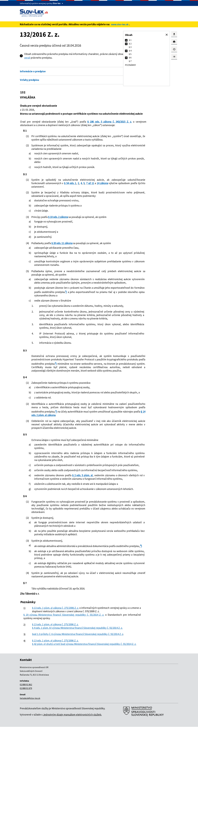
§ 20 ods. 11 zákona (64, 257)
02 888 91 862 (26, 787)
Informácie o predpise (33, 71)
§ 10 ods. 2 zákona (58, 230)
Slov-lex (56, 3)
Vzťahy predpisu (29, 80)
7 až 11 (42, 197)
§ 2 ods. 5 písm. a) (85, 537)
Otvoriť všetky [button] (104, 65)
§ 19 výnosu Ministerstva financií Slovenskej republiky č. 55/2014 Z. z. (63, 707)
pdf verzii (62, 57)
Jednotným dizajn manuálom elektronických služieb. (72, 817)
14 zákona (54, 197)
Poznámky (130, 65)
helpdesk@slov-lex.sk (30, 801)
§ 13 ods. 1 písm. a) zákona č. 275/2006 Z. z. (59, 697)
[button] (167, 35)
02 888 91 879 (26, 791)
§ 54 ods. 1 (103, 193)
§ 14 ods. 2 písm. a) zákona (88, 463)
